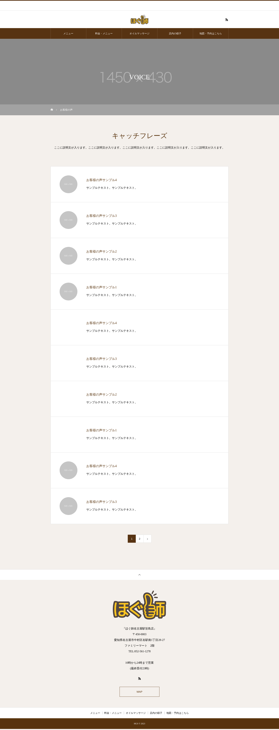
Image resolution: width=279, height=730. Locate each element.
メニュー (68, 33)
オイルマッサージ (139, 33)
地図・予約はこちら (210, 33)
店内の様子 (175, 33)
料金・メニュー (104, 33)
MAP (139, 692)
